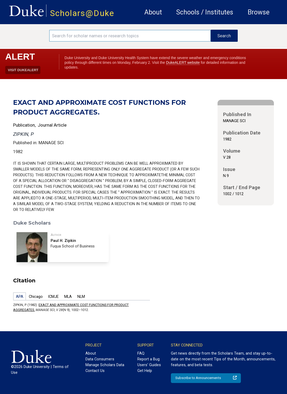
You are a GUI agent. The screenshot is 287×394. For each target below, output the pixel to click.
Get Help (144, 370)
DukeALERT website (183, 62)
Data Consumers (99, 359)
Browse (258, 12)
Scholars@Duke (82, 13)
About (153, 12)
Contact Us (95, 370)
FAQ (140, 353)
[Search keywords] (130, 36)
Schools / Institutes (204, 12)
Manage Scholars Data (104, 364)
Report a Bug (148, 359)
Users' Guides (149, 364)
